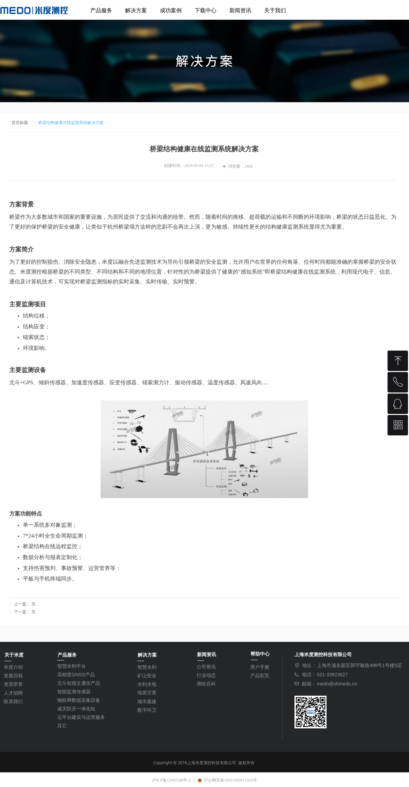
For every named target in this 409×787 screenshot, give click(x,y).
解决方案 (136, 10)
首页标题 (20, 122)
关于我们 (275, 10)
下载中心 (205, 10)
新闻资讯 (240, 10)
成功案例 (171, 10)
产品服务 (101, 10)
